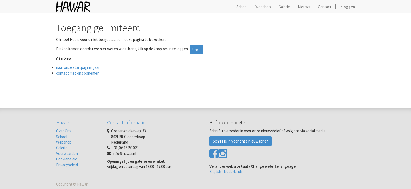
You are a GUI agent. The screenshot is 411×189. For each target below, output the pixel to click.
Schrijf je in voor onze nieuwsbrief (240, 141)
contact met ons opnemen (77, 73)
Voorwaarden (67, 153)
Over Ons (63, 130)
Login (196, 49)
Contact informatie (126, 122)
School (61, 136)
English (215, 171)
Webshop (64, 142)
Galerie (61, 147)
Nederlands (233, 171)
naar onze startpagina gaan (78, 67)
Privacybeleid (67, 164)
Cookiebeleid (66, 158)
